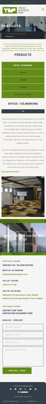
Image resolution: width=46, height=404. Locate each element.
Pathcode (39, 401)
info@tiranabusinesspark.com (15, 274)
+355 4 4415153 (23, 245)
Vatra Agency (22, 401)
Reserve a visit (17, 2)
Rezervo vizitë (29, 2)
